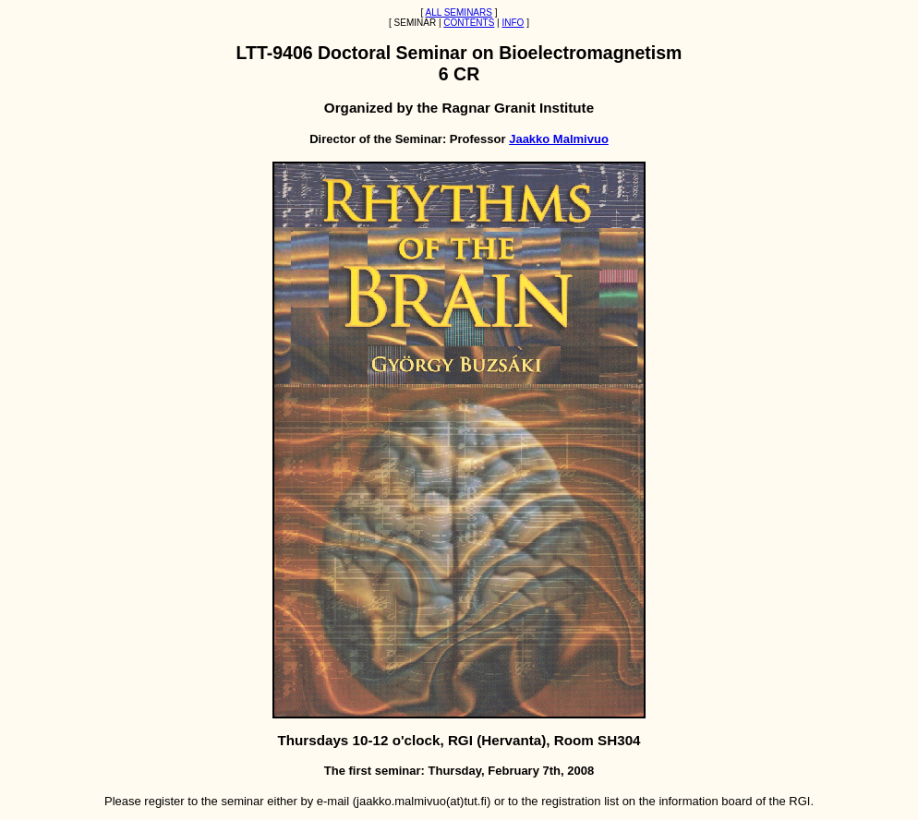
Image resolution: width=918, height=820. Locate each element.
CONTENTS (468, 23)
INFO (512, 23)
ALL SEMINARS (459, 12)
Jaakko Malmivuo (559, 139)
